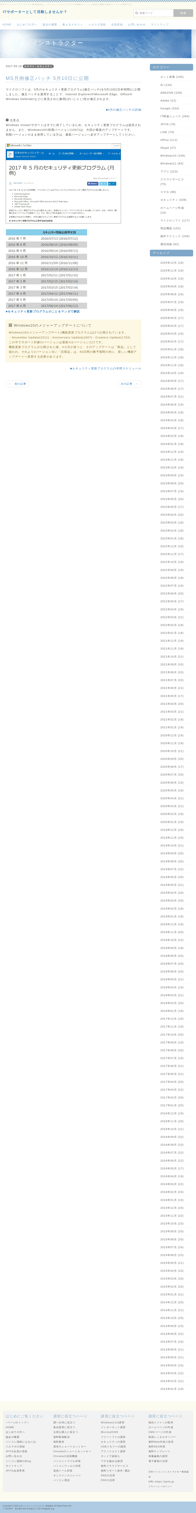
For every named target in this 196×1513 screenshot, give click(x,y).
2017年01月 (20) (172, 1105)
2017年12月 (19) (172, 1018)
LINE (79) (167, 132)
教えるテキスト (72, 24)
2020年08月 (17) (172, 766)
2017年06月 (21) (172, 1065)
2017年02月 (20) (172, 1097)
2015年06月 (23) (172, 1255)
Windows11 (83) (172, 163)
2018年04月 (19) (172, 987)
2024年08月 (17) (172, 388)
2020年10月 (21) (172, 751)
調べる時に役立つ (64, 1422)
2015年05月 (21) (172, 1262)
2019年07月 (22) (172, 869)
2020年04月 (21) (172, 798)
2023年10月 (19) (172, 467)
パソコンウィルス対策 (67, 1465)
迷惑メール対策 (63, 1470)
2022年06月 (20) (172, 593)
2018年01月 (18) (172, 1010)
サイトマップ (160, 24)
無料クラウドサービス (114, 1465)
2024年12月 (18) (172, 357)
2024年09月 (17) (172, 380)
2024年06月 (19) (172, 404)
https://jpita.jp (164, 1481)
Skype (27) (168, 147)
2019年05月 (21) (172, 884)
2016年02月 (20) (172, 1191)
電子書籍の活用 (158, 1461)
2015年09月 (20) (172, 1231)
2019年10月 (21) (172, 845)
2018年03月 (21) (172, 995)
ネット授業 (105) (172, 76)
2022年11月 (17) (172, 554)
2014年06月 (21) (172, 1349)
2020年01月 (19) (172, 822)
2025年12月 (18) (172, 262)
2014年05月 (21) (172, 1357)
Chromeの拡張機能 (65, 1456)
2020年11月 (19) (172, 743)
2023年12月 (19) (172, 451)
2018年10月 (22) (172, 939)
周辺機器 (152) (170, 228)
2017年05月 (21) (172, 1074)
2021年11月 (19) (172, 648)
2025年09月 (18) (172, 286)
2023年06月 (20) (172, 499)
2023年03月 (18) (172, 522)
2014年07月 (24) (172, 1341)
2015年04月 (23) (172, 1270)
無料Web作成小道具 (161, 1441)
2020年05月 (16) (172, 790)
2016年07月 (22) (172, 1152)
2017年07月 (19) (172, 1058)
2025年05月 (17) (172, 318)
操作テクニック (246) (175, 236)
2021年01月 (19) (172, 727)
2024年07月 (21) (172, 396)
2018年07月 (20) (172, 963)
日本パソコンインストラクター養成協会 (36, 1506)
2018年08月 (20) (172, 955)
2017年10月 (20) (172, 1034)
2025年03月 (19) (172, 333)
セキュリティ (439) (173, 199)
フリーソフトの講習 (113, 1437)
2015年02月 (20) (172, 1286)
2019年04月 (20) (172, 892)
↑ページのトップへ (17, 1422)
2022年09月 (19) (172, 570)
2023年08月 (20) (172, 483)
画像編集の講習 (158, 1456)
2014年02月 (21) (172, 1381)
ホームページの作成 (161, 1427)
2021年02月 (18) (172, 719)
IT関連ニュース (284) (175, 116)
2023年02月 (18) (172, 530)
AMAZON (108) (171, 92)
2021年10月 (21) (172, 656)
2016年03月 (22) (172, 1184)
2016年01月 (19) (172, 1200)
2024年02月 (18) (172, 435)
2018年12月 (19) (172, 924)
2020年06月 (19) (172, 782)
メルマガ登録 (97, 24)
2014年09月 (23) (172, 1326)
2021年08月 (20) (172, 672)
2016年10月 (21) (172, 1129)
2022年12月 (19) (172, 546)
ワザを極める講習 (112, 1461)
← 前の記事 (17, 383)
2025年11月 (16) (172, 270)
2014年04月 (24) (172, 1365)
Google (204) (169, 108)
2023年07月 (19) (172, 491)
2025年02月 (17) (172, 341)
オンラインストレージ (67, 1475)
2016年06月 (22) (172, 1160)
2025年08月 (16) (172, 294)
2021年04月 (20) (172, 703)
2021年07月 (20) (172, 680)
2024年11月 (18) (172, 365)
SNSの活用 (108, 1475)
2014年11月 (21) (172, 1310)
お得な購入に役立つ (65, 1432)
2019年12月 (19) (172, 829)
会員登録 (117, 24)
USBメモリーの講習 (113, 1446)
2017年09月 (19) (172, 1042)
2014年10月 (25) (172, 1318)
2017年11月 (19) (172, 1026)
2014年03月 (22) (172, 1373)
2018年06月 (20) (172, 971)
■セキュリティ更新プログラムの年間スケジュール (105, 368)
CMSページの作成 (160, 1432)
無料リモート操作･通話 (115, 1470)
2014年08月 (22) (172, 1333)
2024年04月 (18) (172, 420)
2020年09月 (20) (172, 758)
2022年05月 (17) (172, 601)
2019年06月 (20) (172, 877)
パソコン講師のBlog (18, 1461)
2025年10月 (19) (172, 278)
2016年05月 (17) (172, 1168)
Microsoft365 (109, 1432)
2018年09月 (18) (172, 948)
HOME (7, 24)
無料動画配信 (61, 1437)
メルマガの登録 (15, 1446)
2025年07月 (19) (172, 302)
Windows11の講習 (112, 1422)
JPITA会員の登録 (16, 1451)
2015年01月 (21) (172, 1294)
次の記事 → (129, 383)
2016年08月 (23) (172, 1144)
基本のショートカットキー (70, 1446)
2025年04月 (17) (172, 325)
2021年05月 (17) (172, 696)
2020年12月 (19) (172, 735)
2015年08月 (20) (172, 1239)
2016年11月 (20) (172, 1121)
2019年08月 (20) (172, 861)
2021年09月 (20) (172, 664)
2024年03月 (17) (172, 428)
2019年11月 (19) (172, 837)
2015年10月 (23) (172, 1223)
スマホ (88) (168, 191)
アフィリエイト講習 (113, 1451)
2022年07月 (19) (172, 585)
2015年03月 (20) (172, 1278)
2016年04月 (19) (172, 1176)
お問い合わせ (137, 24)
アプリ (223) (169, 171)
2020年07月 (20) (172, 774)
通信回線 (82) (169, 244)
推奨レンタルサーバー (162, 1437)
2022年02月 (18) (172, 625)
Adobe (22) (168, 100)
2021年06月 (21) (172, 687)
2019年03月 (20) (172, 900)
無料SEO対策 (157, 1446)
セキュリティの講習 (113, 1441)
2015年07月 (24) (172, 1247)
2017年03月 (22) (172, 1089)
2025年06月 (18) (172, 309)
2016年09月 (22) (172, 1136)
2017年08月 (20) (172, 1050)
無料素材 (59, 1441)
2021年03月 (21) (172, 711)
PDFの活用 (108, 1480)
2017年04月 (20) (172, 1081)
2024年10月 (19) (172, 373)
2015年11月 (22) (172, 1215)
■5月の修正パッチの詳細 (123, 109)
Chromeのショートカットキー (72, 1451)
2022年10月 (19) (172, 561)
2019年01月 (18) (172, 916)
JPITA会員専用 (15, 1470)
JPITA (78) (168, 124)
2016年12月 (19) (172, 1113)
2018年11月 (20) (172, 932)
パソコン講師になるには (21, 1441)
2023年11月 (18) (172, 459)
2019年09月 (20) (172, 853)
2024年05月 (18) (172, 412)
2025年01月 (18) (172, 349)
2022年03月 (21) (172, 617)
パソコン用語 (61, 1480)
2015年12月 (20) (172, 1207)
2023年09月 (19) (172, 475)
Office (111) (169, 139)
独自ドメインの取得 (161, 1422)
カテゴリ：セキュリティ (38, 66)
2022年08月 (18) (172, 577)
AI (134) (166, 84)
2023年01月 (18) (172, 538)
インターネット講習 (113, 1427)
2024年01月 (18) (172, 444)
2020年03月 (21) (172, 806)
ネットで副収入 (110, 1456)
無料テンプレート (160, 1451)
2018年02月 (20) (172, 1003)
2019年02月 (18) (172, 908)
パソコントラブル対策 (67, 1461)
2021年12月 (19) (172, 640)
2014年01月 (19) (172, 1388)
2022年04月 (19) (172, 609)
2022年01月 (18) (172, 632)
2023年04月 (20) (172, 514)
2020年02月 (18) (172, 813)
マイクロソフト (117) (175, 220)
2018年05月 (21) (172, 979)
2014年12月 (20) (172, 1302)
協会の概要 (49, 24)
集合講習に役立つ (64, 1427)
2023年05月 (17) (172, 506)
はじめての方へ (27, 24)
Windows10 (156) (172, 155)
